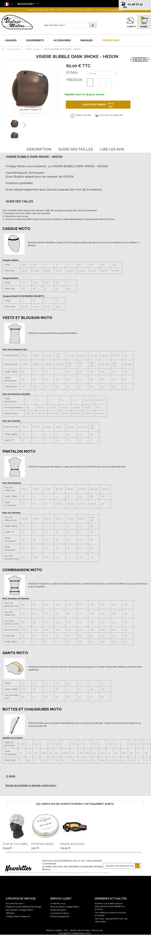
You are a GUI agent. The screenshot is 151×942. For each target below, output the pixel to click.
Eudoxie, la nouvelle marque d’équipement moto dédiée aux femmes (110, 906)
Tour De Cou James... (15, 844)
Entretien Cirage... (43, 844)
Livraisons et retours (59, 913)
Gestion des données (80, 930)
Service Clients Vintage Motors (64, 906)
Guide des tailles (58, 910)
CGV (66, 930)
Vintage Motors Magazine (18, 916)
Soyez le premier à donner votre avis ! (31, 785)
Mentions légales (54, 930)
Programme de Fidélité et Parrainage (23, 906)
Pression (74, 79)
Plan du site (97, 930)
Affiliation (10, 913)
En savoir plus (116, 10)
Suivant (24, 125)
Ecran (71, 72)
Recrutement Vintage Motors (19, 910)
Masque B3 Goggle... (73, 844)
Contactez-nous (57, 903)
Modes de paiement (59, 916)
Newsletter (18, 868)
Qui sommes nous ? (15, 903)
